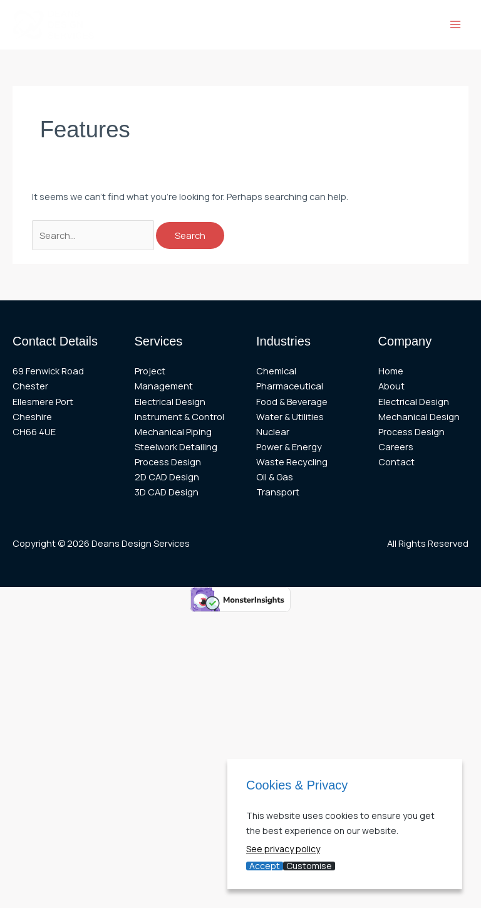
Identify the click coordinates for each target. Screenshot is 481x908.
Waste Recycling (292, 461)
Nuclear (272, 431)
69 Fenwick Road (48, 370)
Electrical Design (170, 401)
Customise (309, 866)
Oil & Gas (274, 476)
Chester (30, 385)
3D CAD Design (167, 491)
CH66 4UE (34, 431)
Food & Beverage (292, 401)
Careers (395, 446)
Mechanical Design (419, 416)
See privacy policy (283, 849)
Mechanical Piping (173, 431)
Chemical (276, 370)
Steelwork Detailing (176, 446)
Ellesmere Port (43, 401)
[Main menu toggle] (455, 24)
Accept (264, 866)
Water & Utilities (290, 416)
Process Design (168, 461)
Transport (277, 491)
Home (390, 370)
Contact (396, 461)
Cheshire (32, 416)
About (391, 385)
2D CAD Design (167, 476)
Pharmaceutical (289, 385)
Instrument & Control (179, 416)
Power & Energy (289, 446)
